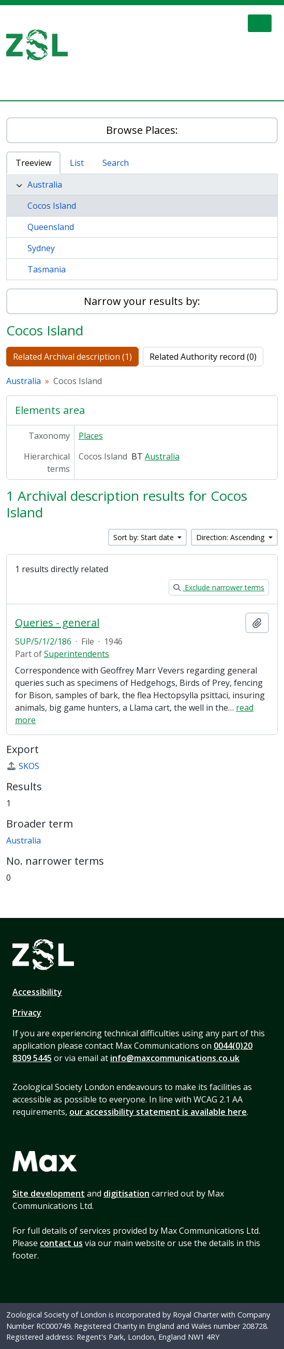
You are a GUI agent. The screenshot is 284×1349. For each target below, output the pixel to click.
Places (91, 435)
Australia (44, 184)
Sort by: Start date (144, 537)
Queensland (50, 227)
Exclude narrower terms (218, 587)
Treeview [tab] (33, 162)
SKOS (22, 766)
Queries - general (57, 623)
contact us (61, 1243)
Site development (48, 1193)
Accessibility (37, 992)
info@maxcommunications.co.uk (175, 1058)
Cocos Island (51, 205)
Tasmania (46, 269)
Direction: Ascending (231, 537)
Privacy (26, 1012)
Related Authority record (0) (203, 356)
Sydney (41, 248)
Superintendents (76, 654)
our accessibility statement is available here (158, 1111)
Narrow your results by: (142, 301)
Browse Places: (142, 130)
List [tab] (77, 162)
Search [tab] (115, 162)
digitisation (126, 1193)
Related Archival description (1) (72, 356)
